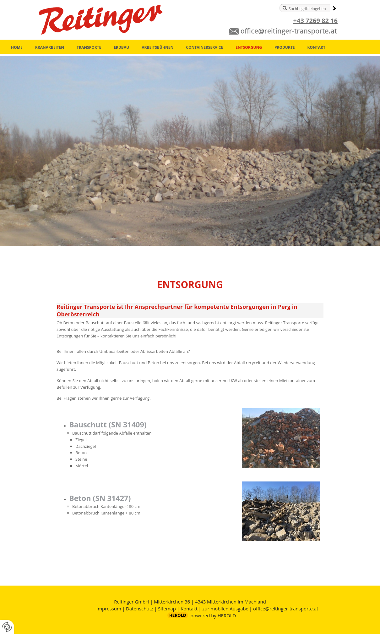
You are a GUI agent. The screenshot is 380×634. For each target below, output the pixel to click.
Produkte (284, 47)
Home (17, 47)
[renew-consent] (7, 627)
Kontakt (316, 47)
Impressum (108, 608)
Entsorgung (249, 47)
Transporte (89, 47)
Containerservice (204, 47)
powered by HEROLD (213, 615)
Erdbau (121, 47)
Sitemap (167, 608)
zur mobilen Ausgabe (225, 608)
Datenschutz (139, 608)
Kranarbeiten (49, 47)
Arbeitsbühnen (157, 47)
